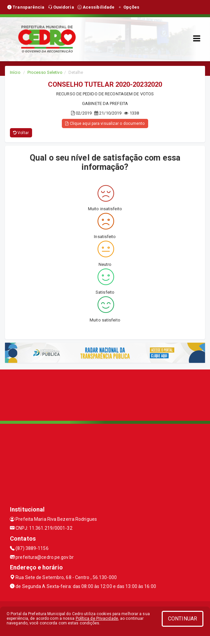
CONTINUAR (182, 618)
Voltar (21, 132)
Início (15, 72)
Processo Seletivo (45, 72)
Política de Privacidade (97, 618)
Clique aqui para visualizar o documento (105, 123)
